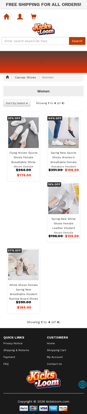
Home (51, 343)
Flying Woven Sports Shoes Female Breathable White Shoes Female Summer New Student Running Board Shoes (24, 166)
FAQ (6, 364)
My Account (55, 357)
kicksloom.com (57, 401)
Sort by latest (17, 103)
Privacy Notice (13, 343)
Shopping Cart (56, 350)
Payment (9, 357)
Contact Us (54, 364)
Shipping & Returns (16, 350)
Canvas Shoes (25, 77)
